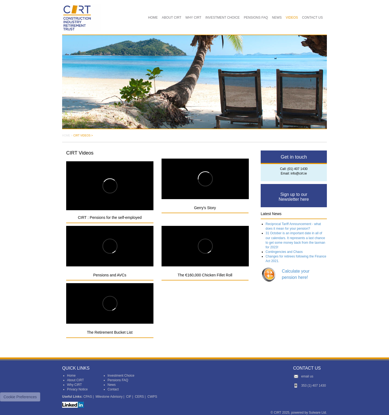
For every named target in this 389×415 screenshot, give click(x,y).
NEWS (277, 17)
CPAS (87, 397)
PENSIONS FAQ (256, 17)
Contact (113, 389)
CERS (139, 397)
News (112, 385)
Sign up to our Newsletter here (294, 197)
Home (71, 375)
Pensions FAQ (118, 380)
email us (307, 376)
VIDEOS (292, 17)
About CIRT (75, 380)
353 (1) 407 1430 (313, 385)
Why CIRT (74, 385)
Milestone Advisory (109, 397)
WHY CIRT (193, 17)
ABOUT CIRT (171, 17)
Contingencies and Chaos (284, 252)
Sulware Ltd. (318, 412)
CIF (128, 397)
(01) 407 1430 (297, 169)
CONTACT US (312, 17)
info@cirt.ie (299, 173)
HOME (153, 17)
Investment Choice (121, 375)
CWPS (152, 397)
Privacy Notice (77, 389)
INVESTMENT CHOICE (222, 17)
